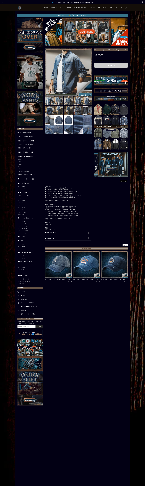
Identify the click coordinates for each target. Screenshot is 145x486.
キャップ (21, 256)
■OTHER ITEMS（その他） (25, 252)
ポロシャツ (22, 200)
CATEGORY (54, 7)
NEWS (69, 7)
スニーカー (22, 246)
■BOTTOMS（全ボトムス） (25, 218)
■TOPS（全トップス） (24, 192)
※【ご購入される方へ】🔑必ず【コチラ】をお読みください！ (72, 15)
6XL (20, 164)
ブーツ (21, 249)
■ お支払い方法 (49, 238)
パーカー (21, 210)
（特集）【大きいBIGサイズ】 (26, 156)
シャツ (21, 205)
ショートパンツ (23, 226)
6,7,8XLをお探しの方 (25, 171)
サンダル (21, 244)
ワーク (21, 272)
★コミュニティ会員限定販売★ (26, 136)
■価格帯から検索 (22, 275)
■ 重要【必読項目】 (50, 233)
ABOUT (62, 7)
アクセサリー (22, 258)
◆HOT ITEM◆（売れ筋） (25, 132)
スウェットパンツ (23, 231)
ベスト (21, 198)
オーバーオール (23, 228)
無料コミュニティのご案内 (105, 7)
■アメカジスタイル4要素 (24, 261)
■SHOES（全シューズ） (24, 241)
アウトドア (22, 265)
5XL (20, 162)
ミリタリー (22, 267)
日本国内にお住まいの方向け (111, 70)
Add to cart (111, 65)
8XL (20, 169)
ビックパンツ (22, 233)
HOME (46, 7)
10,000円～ (22, 284)
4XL (20, 159)
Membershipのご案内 (80, 7)
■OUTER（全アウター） (24, 183)
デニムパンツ (22, 224)
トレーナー (22, 207)
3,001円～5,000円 (24, 279)
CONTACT (92, 7)
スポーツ (21, 270)
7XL (20, 166)
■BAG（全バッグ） (23, 236)
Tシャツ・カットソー (24, 196)
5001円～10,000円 (24, 281)
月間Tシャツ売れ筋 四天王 (26, 144)
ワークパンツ (22, 221)
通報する (125, 245)
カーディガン (22, 212)
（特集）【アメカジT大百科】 (25, 141)
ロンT (20, 203)
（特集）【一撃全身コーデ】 (25, 152)
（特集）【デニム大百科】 (24, 148)
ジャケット (22, 189)
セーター (21, 214)
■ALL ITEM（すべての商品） (26, 179)
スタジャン (22, 186)
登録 (40, 326)
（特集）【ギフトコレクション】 (26, 175)
